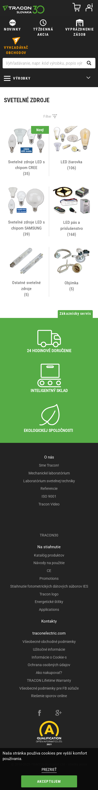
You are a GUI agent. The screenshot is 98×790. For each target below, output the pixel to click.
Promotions (49, 578)
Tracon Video (49, 504)
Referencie (49, 488)
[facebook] (39, 713)
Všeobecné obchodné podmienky (49, 642)
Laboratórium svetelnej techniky (49, 481)
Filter (47, 116)
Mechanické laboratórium (49, 473)
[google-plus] (58, 713)
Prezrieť (49, 769)
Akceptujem (49, 781)
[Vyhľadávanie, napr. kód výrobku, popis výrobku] (49, 63)
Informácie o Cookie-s (49, 657)
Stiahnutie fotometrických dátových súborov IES (49, 586)
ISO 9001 (49, 496)
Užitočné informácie (49, 649)
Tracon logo (49, 594)
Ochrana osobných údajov (49, 665)
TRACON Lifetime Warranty (49, 680)
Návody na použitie (49, 563)
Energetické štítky (49, 602)
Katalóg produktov (49, 555)
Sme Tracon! (49, 465)
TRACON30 (49, 535)
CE (49, 571)
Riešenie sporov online (49, 696)
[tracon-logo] (23, 9)
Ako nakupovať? (49, 673)
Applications (49, 609)
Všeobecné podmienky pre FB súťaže (49, 688)
